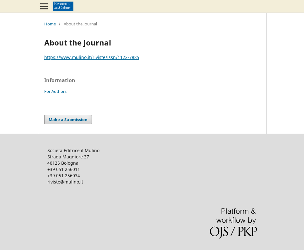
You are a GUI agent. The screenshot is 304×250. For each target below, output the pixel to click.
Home (50, 24)
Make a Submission (68, 119)
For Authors (55, 91)
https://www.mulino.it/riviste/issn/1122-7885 (91, 57)
